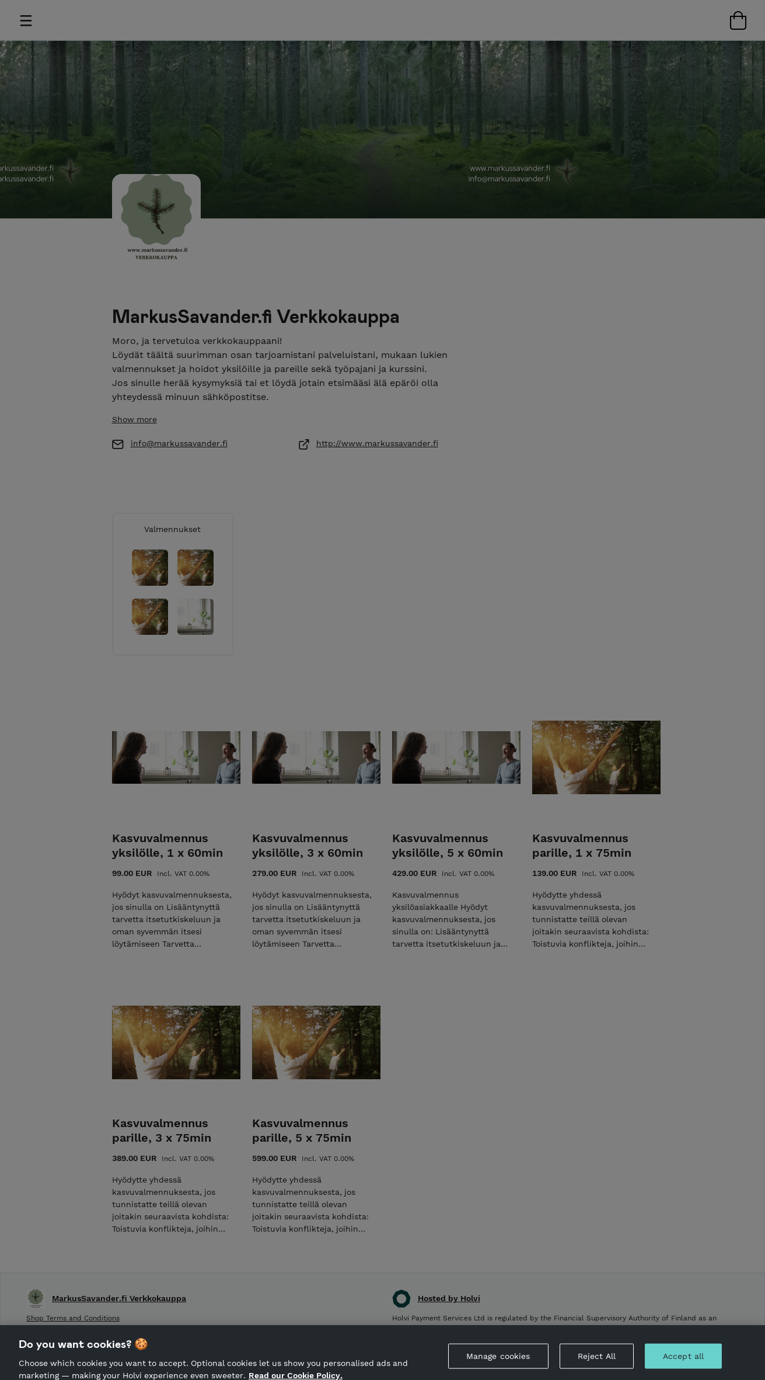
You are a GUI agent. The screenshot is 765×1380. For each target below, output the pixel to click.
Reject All (597, 1366)
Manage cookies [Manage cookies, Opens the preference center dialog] (498, 1366)
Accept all (683, 1366)
